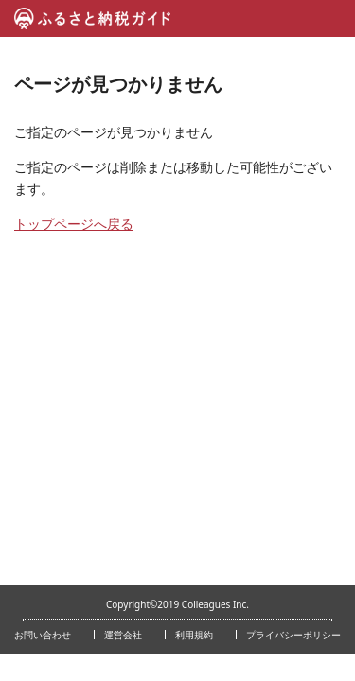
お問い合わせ (42, 634)
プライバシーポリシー (293, 634)
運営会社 (123, 634)
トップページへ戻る (73, 224)
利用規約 (194, 634)
